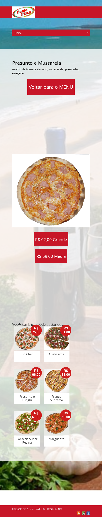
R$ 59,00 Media (51, 256)
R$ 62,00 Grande (51, 239)
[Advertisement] (57, 123)
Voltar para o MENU (51, 87)
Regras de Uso (54, 509)
